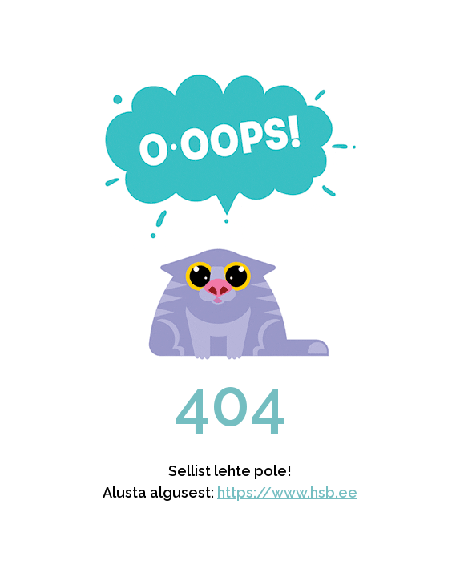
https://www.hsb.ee (287, 492)
